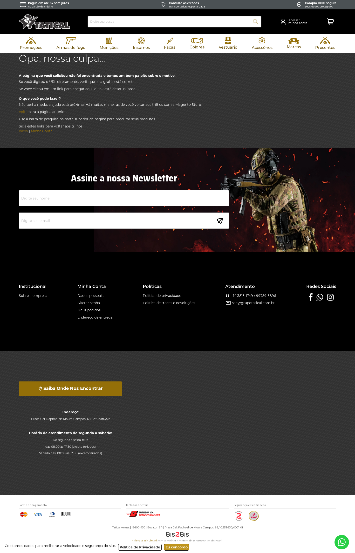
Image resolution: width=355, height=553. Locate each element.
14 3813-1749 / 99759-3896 (250, 295)
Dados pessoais (90, 295)
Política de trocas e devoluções (169, 303)
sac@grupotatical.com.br (250, 303)
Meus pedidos (89, 310)
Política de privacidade (162, 295)
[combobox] (174, 21)
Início (23, 131)
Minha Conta (41, 131)
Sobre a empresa (33, 295)
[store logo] (44, 21)
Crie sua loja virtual (144, 540)
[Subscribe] (220, 221)
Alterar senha (88, 303)
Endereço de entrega (95, 317)
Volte (23, 112)
